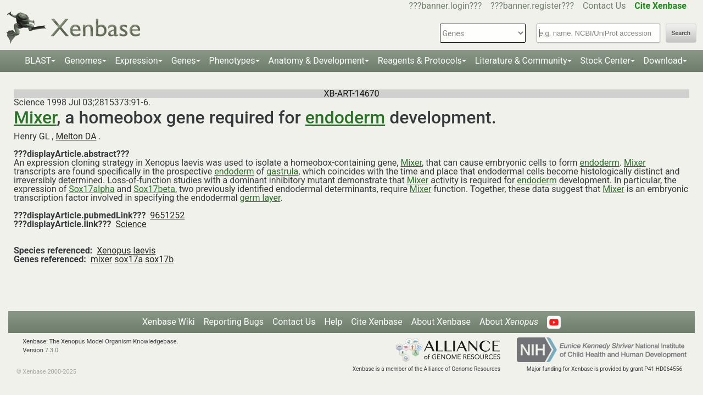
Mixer (35, 117)
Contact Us (604, 6)
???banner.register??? (532, 6)
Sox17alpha (91, 189)
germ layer (260, 198)
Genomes (83, 60)
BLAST (38, 60)
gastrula (282, 171)
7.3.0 (52, 350)
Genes (183, 60)
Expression (136, 60)
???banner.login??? (445, 6)
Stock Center (606, 60)
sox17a (128, 259)
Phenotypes (232, 60)
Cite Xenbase (377, 322)
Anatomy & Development (317, 60)
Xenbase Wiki (168, 322)
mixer (102, 259)
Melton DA (75, 136)
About (508, 322)
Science (130, 224)
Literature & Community (521, 60)
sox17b (159, 259)
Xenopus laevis (126, 250)
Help (333, 322)
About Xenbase (441, 322)
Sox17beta (154, 189)
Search (681, 33)
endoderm (345, 117)
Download (663, 60)
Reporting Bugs (234, 322)
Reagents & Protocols (420, 60)
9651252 (167, 215)
